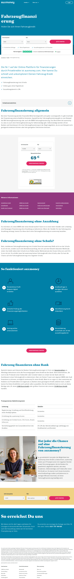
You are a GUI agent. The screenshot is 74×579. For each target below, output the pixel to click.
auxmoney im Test (23, 571)
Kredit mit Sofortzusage (44, 205)
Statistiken (39, 575)
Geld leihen (59, 208)
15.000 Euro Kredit (60, 386)
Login (69, 2)
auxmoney (3, 57)
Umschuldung (59, 205)
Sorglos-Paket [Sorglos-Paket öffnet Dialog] (25, 171)
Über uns (35, 2)
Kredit (8, 57)
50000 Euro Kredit (23, 208)
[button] (69, 103)
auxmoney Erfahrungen (42, 573)
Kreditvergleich (4, 577)
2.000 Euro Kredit (23, 386)
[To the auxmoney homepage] (7, 3)
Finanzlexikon (22, 577)
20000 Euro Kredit (23, 203)
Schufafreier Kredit (6, 203)
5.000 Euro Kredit (5, 569)
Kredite (26, 2)
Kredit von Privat (22, 575)
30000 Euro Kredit (23, 205)
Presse (38, 577)
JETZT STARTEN (60, 41)
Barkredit (3, 573)
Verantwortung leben (41, 571)
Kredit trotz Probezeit (6, 208)
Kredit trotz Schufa (23, 573)
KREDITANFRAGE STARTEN (36, 350)
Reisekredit (21, 569)
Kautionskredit (41, 203)
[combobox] (36, 42)
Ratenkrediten (60, 370)
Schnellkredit (4, 205)
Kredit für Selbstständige (62, 203)
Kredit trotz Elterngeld (43, 208)
